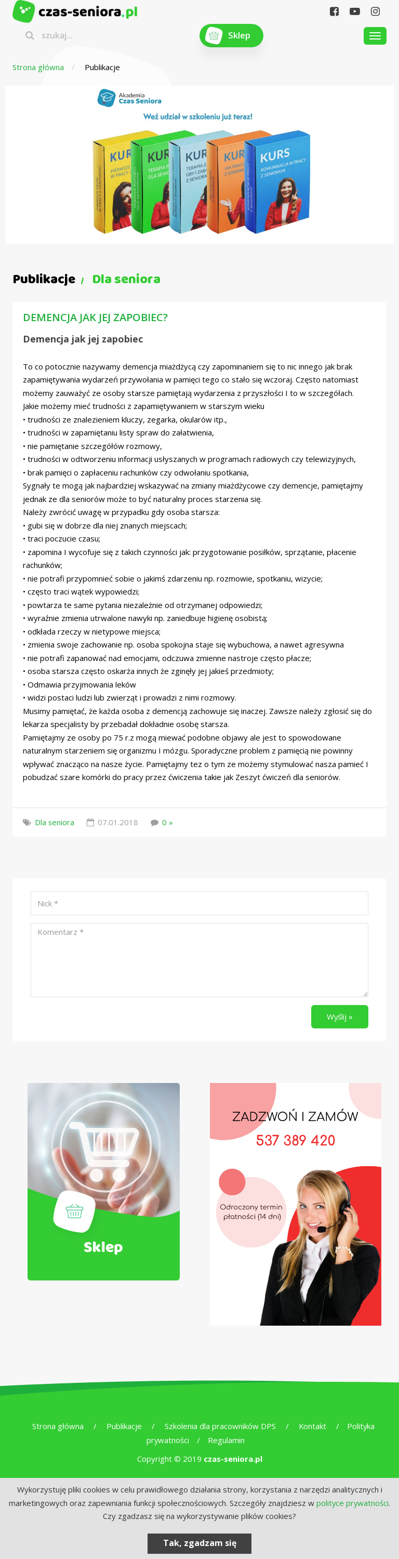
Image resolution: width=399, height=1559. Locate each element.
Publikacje (123, 1426)
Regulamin (226, 1440)
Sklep (239, 36)
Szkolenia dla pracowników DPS (219, 1426)
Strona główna (38, 67)
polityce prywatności (352, 1503)
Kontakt (312, 1426)
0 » (168, 822)
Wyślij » (339, 1016)
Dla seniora (55, 822)
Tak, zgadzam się (199, 1543)
